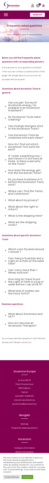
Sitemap (24, 424)
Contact (16, 34)
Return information (24, 451)
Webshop (37, 14)
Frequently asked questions (24, 427)
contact (25, 342)
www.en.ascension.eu (24, 400)
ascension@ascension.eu (24, 403)
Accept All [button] (27, 477)
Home (9, 34)
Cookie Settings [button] (12, 477)
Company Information (24, 447)
